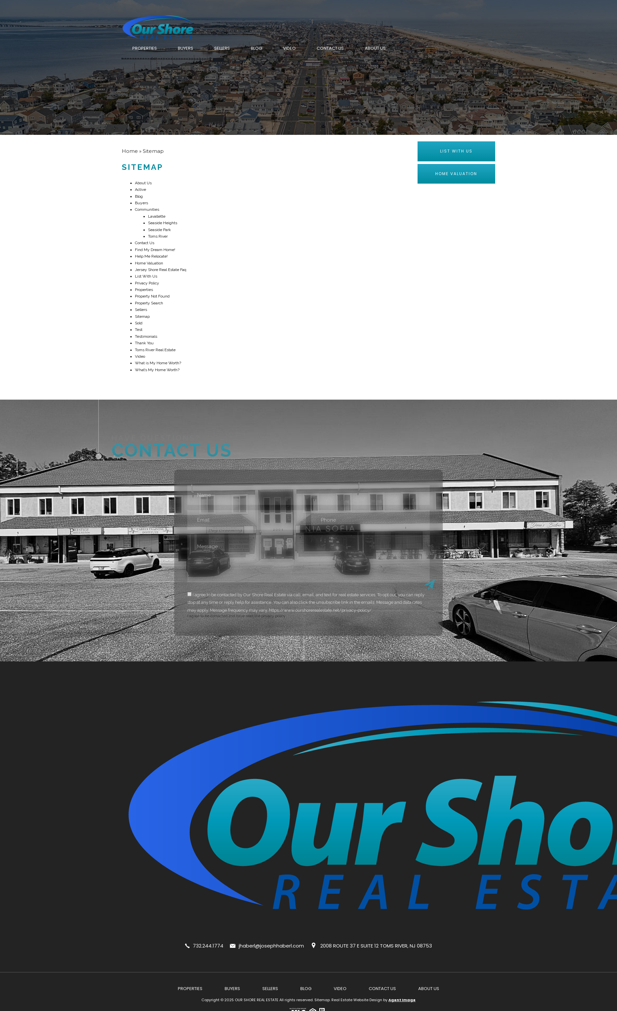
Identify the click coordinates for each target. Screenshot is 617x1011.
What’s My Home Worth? (157, 370)
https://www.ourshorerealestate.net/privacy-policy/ (320, 622)
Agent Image (402, 999)
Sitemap (142, 316)
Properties (144, 48)
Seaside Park (159, 229)
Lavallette (156, 216)
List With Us (146, 276)
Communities (147, 209)
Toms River (158, 236)
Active (140, 189)
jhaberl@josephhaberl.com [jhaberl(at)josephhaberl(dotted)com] (271, 945)
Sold (138, 323)
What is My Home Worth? (158, 363)
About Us (375, 48)
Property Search (149, 303)
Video (289, 48)
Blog (256, 48)
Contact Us (330, 48)
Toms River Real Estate (155, 350)
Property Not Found (152, 296)
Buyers (185, 48)
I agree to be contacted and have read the (308, 616)
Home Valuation (149, 263)
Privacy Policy (147, 283)
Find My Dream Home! (155, 249)
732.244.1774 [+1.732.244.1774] (208, 945)
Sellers (222, 48)
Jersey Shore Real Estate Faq (160, 269)
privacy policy (273, 628)
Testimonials (146, 336)
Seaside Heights (162, 223)
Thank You (144, 343)
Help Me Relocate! (151, 256)
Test (138, 329)
